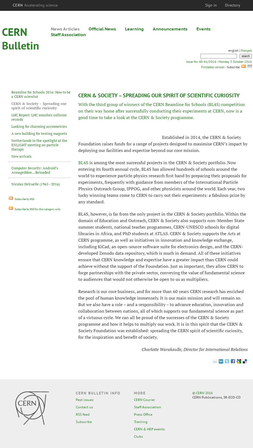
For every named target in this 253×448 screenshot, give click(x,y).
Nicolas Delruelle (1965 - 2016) (35, 184)
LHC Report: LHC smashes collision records (39, 117)
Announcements (170, 29)
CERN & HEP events (149, 429)
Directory (232, 5)
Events (203, 29)
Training (141, 422)
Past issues (84, 400)
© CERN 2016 (202, 393)
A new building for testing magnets (39, 133)
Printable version (212, 67)
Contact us (84, 407)
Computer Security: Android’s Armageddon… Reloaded (34, 170)
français (246, 50)
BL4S (83, 163)
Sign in (211, 5)
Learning (134, 29)
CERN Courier (144, 400)
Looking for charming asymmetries (39, 126)
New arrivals (21, 156)
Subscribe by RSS (21, 199)
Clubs (138, 436)
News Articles (65, 29)
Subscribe (84, 422)
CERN (35, 5)
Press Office (143, 414)
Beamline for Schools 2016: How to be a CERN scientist (41, 94)
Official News (102, 29)
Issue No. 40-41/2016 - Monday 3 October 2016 (219, 62)
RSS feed (83, 414)
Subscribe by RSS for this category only (35, 209)
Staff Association (68, 34)
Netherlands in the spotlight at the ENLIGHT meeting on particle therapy (39, 145)
